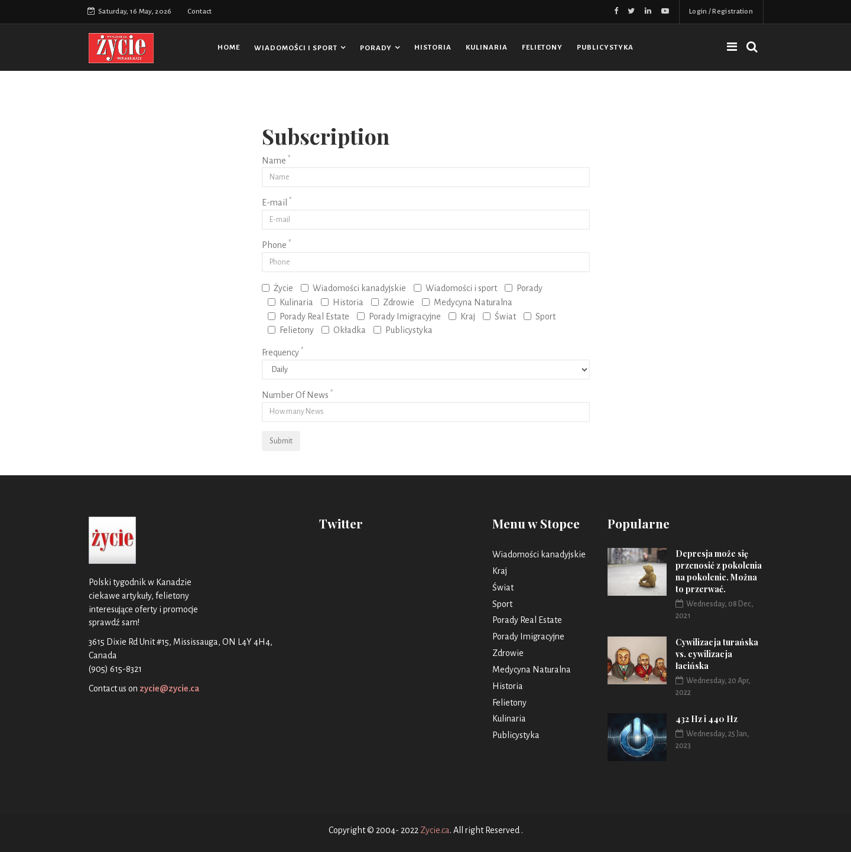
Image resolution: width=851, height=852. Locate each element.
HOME (228, 47)
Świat (499, 316)
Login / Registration (721, 11)
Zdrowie (392, 302)
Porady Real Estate (308, 316)
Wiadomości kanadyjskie (353, 288)
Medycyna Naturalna (467, 302)
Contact (199, 11)
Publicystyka (605, 47)
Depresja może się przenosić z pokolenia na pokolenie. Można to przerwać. (718, 571)
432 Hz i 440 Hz (706, 718)
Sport (540, 316)
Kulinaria (487, 47)
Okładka (343, 330)
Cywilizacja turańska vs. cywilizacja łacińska (716, 653)
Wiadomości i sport (295, 48)
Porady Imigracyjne (399, 316)
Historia (433, 47)
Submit (281, 441)
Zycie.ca (435, 830)
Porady (376, 48)
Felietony (542, 47)
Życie (277, 288)
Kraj (462, 316)
